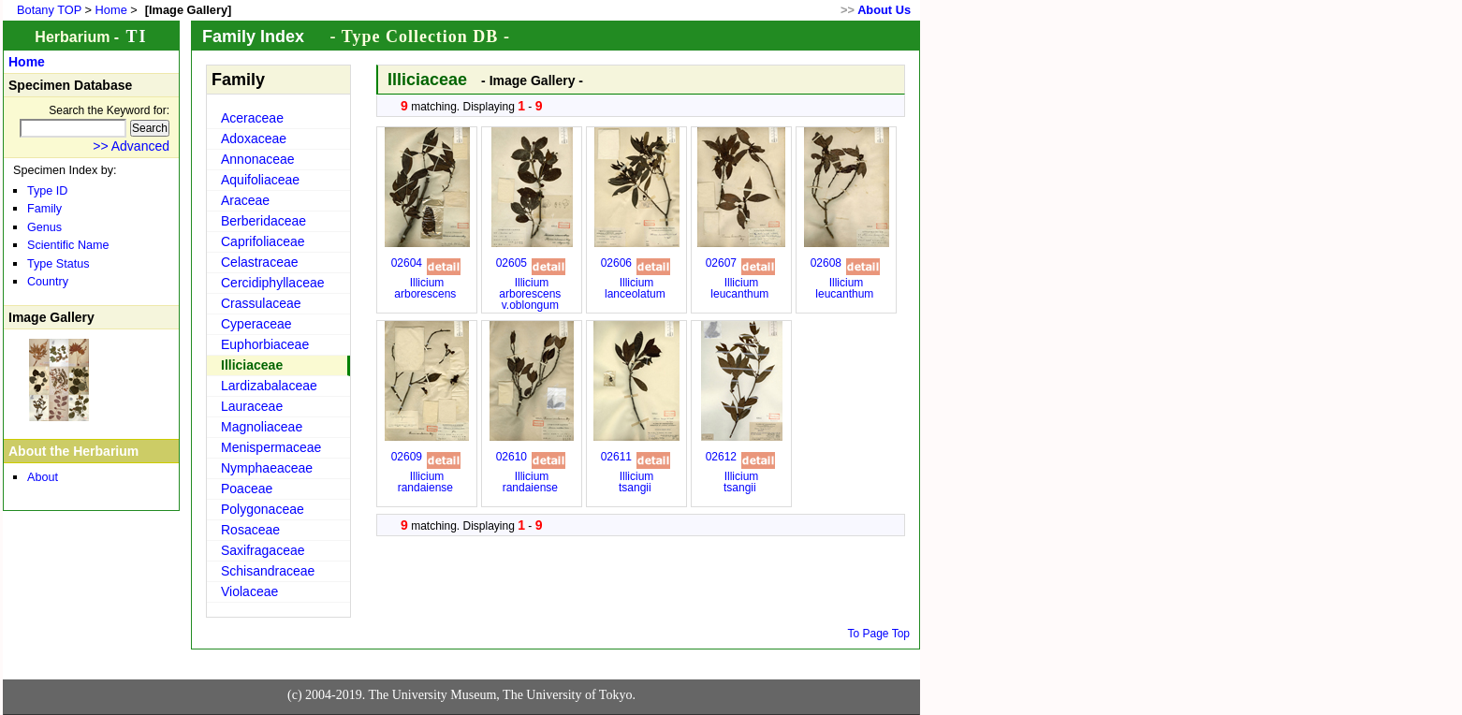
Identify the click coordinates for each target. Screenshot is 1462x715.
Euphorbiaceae (265, 344)
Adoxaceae (253, 138)
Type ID (47, 190)
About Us (884, 10)
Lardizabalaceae (269, 385)
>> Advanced (131, 146)
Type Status (58, 263)
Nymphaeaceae (267, 467)
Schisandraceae (267, 570)
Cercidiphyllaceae (273, 282)
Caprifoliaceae (263, 241)
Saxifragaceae (263, 550)
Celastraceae (260, 262)
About (42, 477)
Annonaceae (258, 159)
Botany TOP (49, 10)
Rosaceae (250, 529)
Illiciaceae (252, 365)
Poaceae (246, 488)
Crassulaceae (261, 303)
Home (111, 10)
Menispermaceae (271, 447)
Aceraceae (252, 117)
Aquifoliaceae (260, 179)
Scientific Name (68, 245)
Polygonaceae (262, 509)
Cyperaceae (256, 323)
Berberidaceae (263, 220)
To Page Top (879, 633)
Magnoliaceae (261, 426)
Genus (44, 227)
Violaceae (249, 591)
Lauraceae (252, 406)
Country (47, 281)
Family (44, 208)
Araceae (245, 200)
